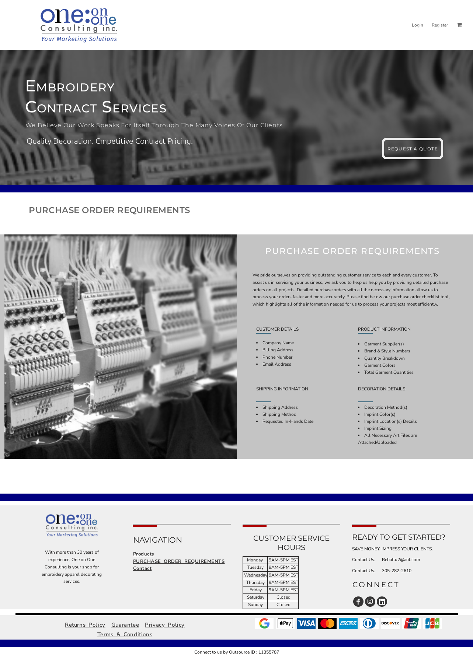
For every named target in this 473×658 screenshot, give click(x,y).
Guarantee (125, 625)
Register (440, 25)
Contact (142, 568)
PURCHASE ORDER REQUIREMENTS (179, 561)
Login (417, 25)
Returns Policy (85, 625)
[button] (459, 25)
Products (143, 554)
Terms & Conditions (124, 634)
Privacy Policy (165, 625)
